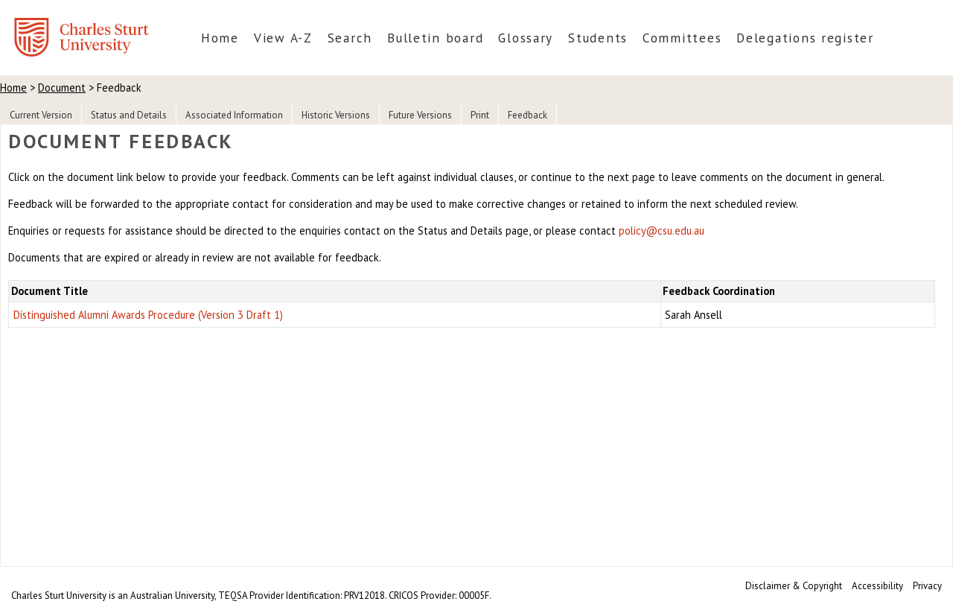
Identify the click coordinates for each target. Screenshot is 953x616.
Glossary (525, 37)
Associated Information (234, 115)
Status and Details (129, 115)
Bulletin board (435, 37)
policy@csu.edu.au (661, 230)
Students (598, 37)
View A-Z (283, 37)
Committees (682, 37)
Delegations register (805, 37)
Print (480, 115)
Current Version (41, 115)
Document (62, 87)
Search (350, 37)
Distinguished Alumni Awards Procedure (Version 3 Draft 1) (148, 315)
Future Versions (420, 115)
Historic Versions (336, 115)
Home (220, 37)
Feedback (527, 115)
